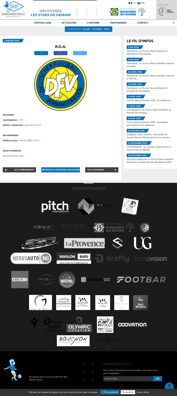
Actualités (97, 29)
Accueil (86, 29)
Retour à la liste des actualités (61, 170)
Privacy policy (142, 392)
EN (141, 3)
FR (132, 3)
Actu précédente (24, 170)
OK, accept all (110, 392)
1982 (21, 120)
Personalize (128, 392)
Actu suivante (95, 170)
